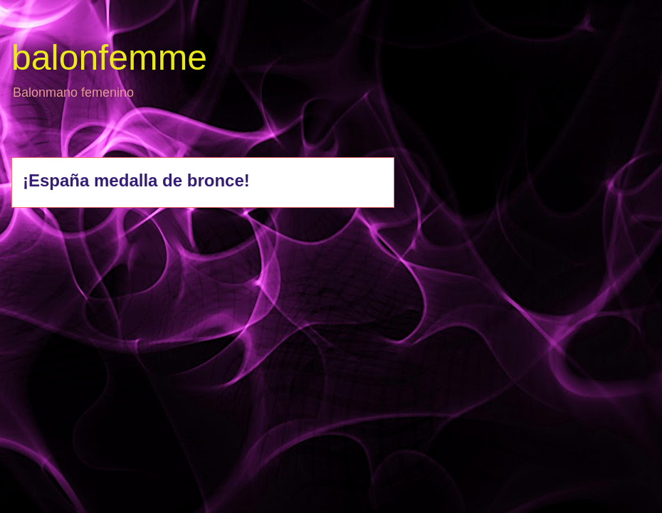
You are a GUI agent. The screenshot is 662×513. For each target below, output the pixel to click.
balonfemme (109, 58)
